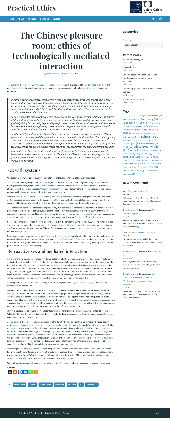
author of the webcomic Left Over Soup (28, 84)
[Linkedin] (25, 382)
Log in (157, 423)
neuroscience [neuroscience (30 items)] (153, 145)
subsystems (106, 216)
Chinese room (20, 395)
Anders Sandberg (53, 74)
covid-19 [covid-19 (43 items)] (129, 128)
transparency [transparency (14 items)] (153, 165)
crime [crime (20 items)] (139, 129)
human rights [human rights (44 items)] (131, 138)
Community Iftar (130, 66)
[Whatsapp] (30, 382)
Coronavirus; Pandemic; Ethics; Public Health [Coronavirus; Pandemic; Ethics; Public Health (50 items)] (140, 124)
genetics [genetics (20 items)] (143, 135)
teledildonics (15, 328)
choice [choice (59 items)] (146, 118)
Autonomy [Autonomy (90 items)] (150, 115)
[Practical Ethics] (31, 8)
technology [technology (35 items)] (141, 164)
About (21, 19)
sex (84, 395)
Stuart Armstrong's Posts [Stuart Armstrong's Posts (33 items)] (145, 161)
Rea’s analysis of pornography (99, 243)
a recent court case (52, 346)
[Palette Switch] (153, 19)
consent (33, 395)
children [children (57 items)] (132, 118)
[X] (10, 382)
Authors (33, 19)
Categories (128, 40)
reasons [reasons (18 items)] (140, 155)
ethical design (47, 395)
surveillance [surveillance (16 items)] (128, 165)
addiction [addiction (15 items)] (136, 112)
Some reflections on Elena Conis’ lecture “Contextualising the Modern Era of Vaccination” (141, 76)
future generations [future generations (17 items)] (131, 135)
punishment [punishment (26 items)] (129, 155)
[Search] (160, 19)
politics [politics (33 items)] (145, 148)
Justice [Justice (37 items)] (145, 138)
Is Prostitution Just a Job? (135, 96)
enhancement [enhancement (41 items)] (131, 132)
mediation (74, 395)
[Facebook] (20, 382)
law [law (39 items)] (154, 138)
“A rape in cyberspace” (64, 190)
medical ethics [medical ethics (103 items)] (135, 141)
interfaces (61, 395)
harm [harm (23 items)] (152, 135)
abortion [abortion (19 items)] (127, 112)
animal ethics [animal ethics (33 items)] (154, 112)
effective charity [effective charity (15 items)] (149, 129)
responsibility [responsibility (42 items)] (140, 158)
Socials (58, 19)
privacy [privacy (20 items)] (155, 148)
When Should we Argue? (133, 58)
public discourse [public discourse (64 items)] (134, 151)
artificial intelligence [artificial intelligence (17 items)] (131, 116)
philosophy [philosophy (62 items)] (131, 148)
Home (11, 19)
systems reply (104, 233)
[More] (35, 382)
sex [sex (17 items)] (128, 161)
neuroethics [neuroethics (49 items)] (137, 145)
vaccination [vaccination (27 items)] (129, 168)
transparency (95, 395)
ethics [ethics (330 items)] (150, 131)
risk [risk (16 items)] (152, 158)
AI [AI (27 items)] (143, 112)
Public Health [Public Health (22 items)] (152, 152)
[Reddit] (15, 382)
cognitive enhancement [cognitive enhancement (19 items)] (135, 122)
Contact (45, 19)
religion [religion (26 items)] (149, 155)
